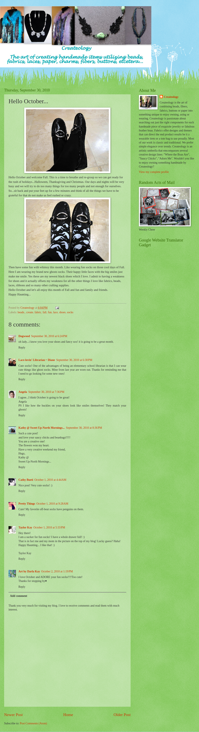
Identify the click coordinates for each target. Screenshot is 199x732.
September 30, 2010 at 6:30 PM (74, 360)
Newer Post (13, 715)
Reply (21, 347)
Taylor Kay (25, 527)
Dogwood (24, 336)
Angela (22, 391)
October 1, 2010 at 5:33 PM (49, 527)
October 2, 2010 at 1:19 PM (57, 571)
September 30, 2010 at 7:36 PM (46, 391)
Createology (171, 96)
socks (70, 312)
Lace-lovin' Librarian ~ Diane (36, 360)
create (29, 312)
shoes (62, 312)
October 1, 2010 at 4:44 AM (50, 479)
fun (50, 312)
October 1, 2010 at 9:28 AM (52, 503)
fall (44, 312)
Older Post (122, 715)
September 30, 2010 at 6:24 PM (49, 336)
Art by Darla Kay (29, 571)
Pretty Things (26, 503)
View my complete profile (154, 172)
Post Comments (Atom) (33, 723)
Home (68, 715)
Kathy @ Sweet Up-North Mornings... (41, 427)
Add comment (18, 595)
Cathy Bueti (25, 479)
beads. (21, 312)
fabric (38, 312)
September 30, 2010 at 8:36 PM (84, 427)
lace (55, 312)
